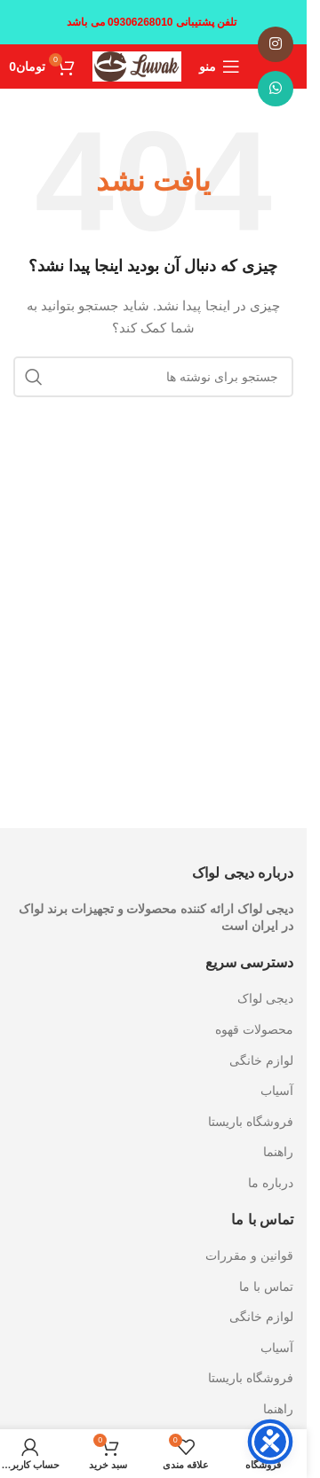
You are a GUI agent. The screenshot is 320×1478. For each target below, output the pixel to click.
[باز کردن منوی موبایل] (219, 66)
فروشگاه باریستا (250, 1121)
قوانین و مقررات (249, 1255)
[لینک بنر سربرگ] (153, 22)
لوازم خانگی (261, 1060)
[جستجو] (153, 376)
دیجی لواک (265, 998)
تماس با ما (266, 1286)
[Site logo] (136, 66)
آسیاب (276, 1090)
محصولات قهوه (254, 1029)
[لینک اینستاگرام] (275, 44)
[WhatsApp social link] (275, 88)
